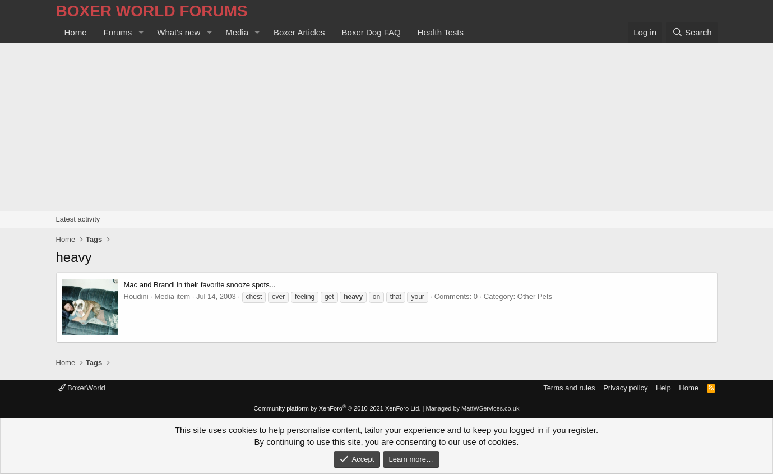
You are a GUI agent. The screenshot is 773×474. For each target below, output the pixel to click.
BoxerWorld (81, 388)
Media (236, 32)
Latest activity (78, 219)
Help (663, 388)
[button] (141, 32)
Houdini (136, 296)
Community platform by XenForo (337, 408)
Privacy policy (625, 388)
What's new (178, 32)
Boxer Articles (299, 32)
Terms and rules (569, 388)
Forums (118, 32)
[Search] (692, 32)
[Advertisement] (386, 126)
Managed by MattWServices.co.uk (473, 408)
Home (75, 32)
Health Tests (441, 32)
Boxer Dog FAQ (371, 32)
